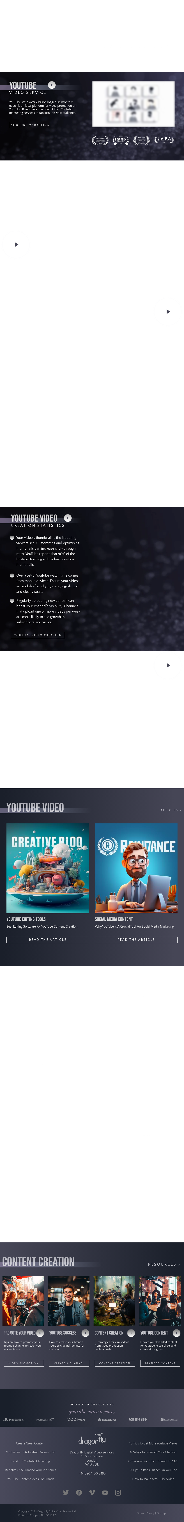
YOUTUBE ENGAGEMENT (154, 490)
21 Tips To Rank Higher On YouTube (153, 1482)
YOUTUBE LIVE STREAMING (151, 702)
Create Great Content (30, 1455)
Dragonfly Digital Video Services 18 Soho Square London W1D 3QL (92, 1470)
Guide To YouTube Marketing (31, 1473)
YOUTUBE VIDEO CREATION (38, 635)
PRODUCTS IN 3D (24, 1088)
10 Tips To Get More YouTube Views (153, 1455)
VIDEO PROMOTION (24, 1363)
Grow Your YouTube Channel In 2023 (153, 1473)
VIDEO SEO (23, 282)
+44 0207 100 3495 (92, 1485)
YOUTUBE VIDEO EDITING (31, 1234)
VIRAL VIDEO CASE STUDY (150, 352)
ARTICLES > (170, 810)
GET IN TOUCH (160, 64)
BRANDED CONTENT (160, 1363)
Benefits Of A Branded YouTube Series (30, 1482)
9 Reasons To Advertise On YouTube (30, 1464)
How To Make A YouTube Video (153, 1490)
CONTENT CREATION (114, 1363)
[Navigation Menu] (177, 9)
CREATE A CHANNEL (69, 1363)
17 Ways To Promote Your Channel (153, 1464)
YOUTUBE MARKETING (30, 125)
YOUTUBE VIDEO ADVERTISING (36, 778)
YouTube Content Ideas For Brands (30, 1490)
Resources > (164, 1264)
